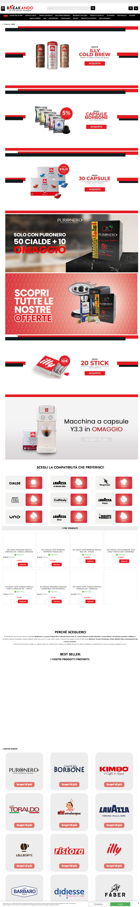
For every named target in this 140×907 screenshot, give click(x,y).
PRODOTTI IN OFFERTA (88, 19)
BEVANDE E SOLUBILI (81, 16)
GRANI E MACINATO (47, 16)
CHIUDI (138, 903)
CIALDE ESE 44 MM (17, 16)
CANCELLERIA (65, 19)
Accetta (120, 904)
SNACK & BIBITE (35, 19)
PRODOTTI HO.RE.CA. (98, 16)
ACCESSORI (111, 16)
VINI (45, 19)
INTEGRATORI (53, 19)
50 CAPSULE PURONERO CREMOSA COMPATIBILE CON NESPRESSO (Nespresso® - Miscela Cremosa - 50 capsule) (53, 591)
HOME (6, 16)
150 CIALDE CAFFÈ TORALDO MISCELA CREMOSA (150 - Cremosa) (87, 589)
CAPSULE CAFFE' (32, 16)
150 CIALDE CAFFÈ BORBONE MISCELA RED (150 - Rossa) (86, 552)
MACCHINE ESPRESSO (64, 16)
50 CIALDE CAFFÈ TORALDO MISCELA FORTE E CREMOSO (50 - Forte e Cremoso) (19, 590)
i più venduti (70, 530)
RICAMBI (133, 16)
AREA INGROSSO (104, 19)
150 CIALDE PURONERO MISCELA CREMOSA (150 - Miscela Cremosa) (19, 552)
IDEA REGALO (122, 16)
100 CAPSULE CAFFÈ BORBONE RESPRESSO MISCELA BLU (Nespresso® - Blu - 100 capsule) (53, 553)
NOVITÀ (75, 19)
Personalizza (98, 904)
